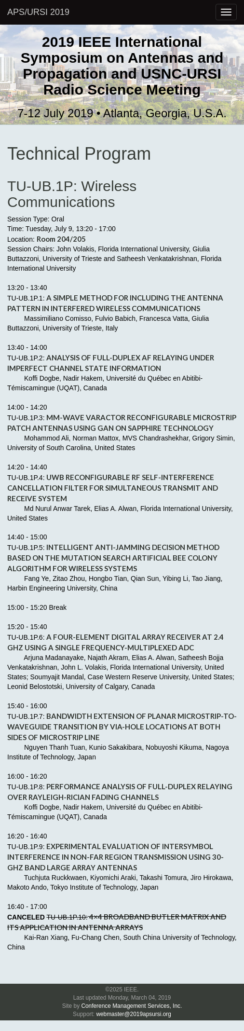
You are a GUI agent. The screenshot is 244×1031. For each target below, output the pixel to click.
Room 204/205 (61, 238)
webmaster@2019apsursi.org (133, 1014)
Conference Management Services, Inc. (131, 1006)
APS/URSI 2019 (38, 12)
